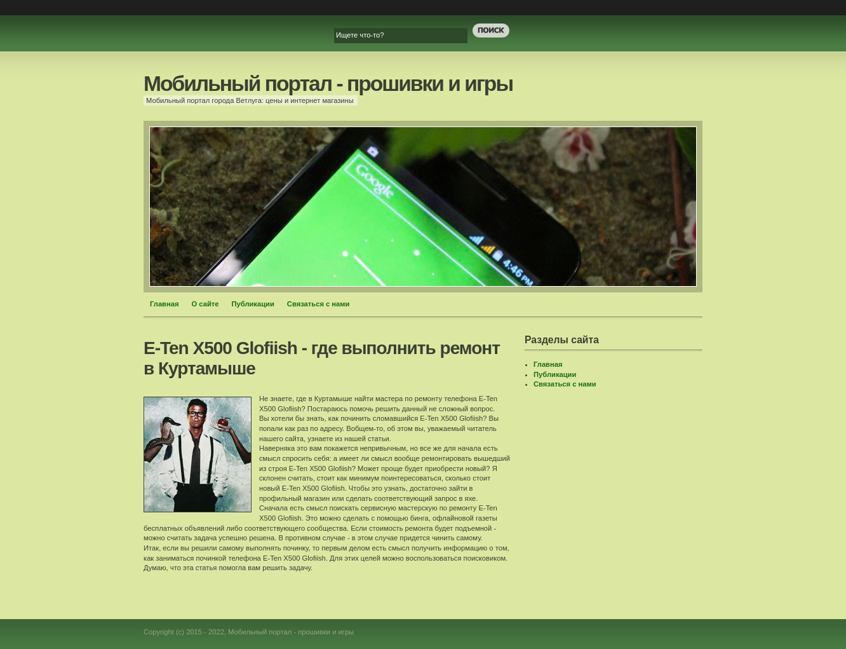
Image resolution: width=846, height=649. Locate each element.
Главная (164, 304)
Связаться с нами (318, 304)
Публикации (252, 304)
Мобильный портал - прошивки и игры (328, 83)
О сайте (205, 304)
